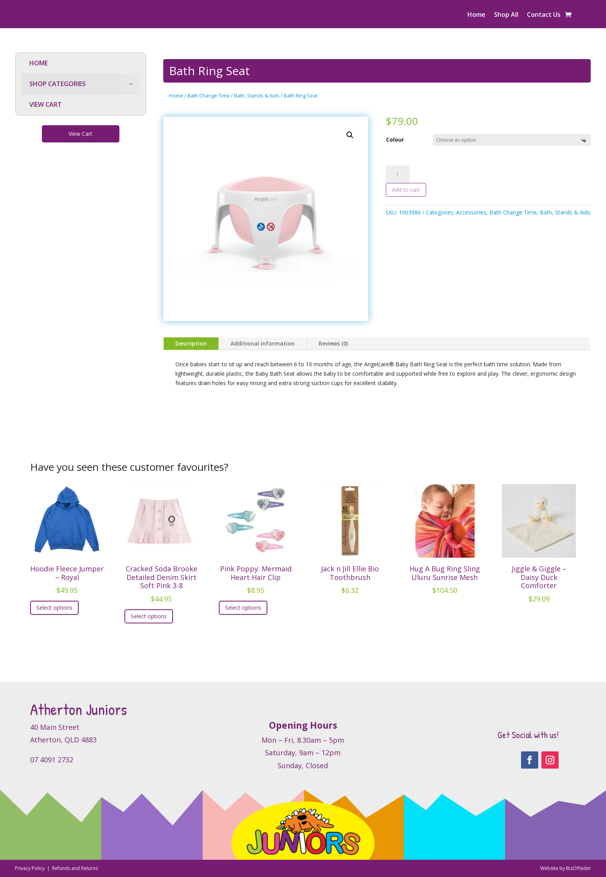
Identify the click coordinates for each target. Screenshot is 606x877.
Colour (395, 139)
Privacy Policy (30, 868)
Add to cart (406, 189)
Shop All (506, 15)
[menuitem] (81, 63)
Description (191, 343)
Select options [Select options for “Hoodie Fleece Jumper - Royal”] (54, 607)
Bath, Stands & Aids (257, 95)
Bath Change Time (209, 95)
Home (476, 15)
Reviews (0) (333, 343)
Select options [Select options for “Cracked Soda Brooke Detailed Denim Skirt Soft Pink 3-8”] (149, 616)
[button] (350, 135)
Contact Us (544, 15)
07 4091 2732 (51, 759)
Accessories (471, 212)
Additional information (263, 343)
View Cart (80, 133)
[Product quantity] (397, 174)
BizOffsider (578, 868)
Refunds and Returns (75, 868)
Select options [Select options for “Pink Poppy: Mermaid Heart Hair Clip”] (243, 607)
